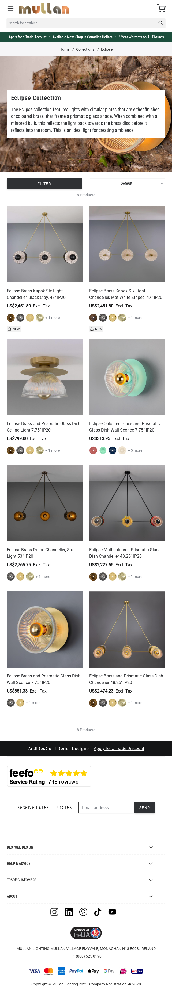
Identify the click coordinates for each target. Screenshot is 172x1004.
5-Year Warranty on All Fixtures (141, 37)
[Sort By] (127, 183)
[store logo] (44, 8)
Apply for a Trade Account (27, 37)
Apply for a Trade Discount (119, 748)
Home (64, 49)
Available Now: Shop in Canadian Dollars (82, 37)
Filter (44, 184)
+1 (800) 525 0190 (86, 956)
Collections (85, 49)
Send (144, 808)
